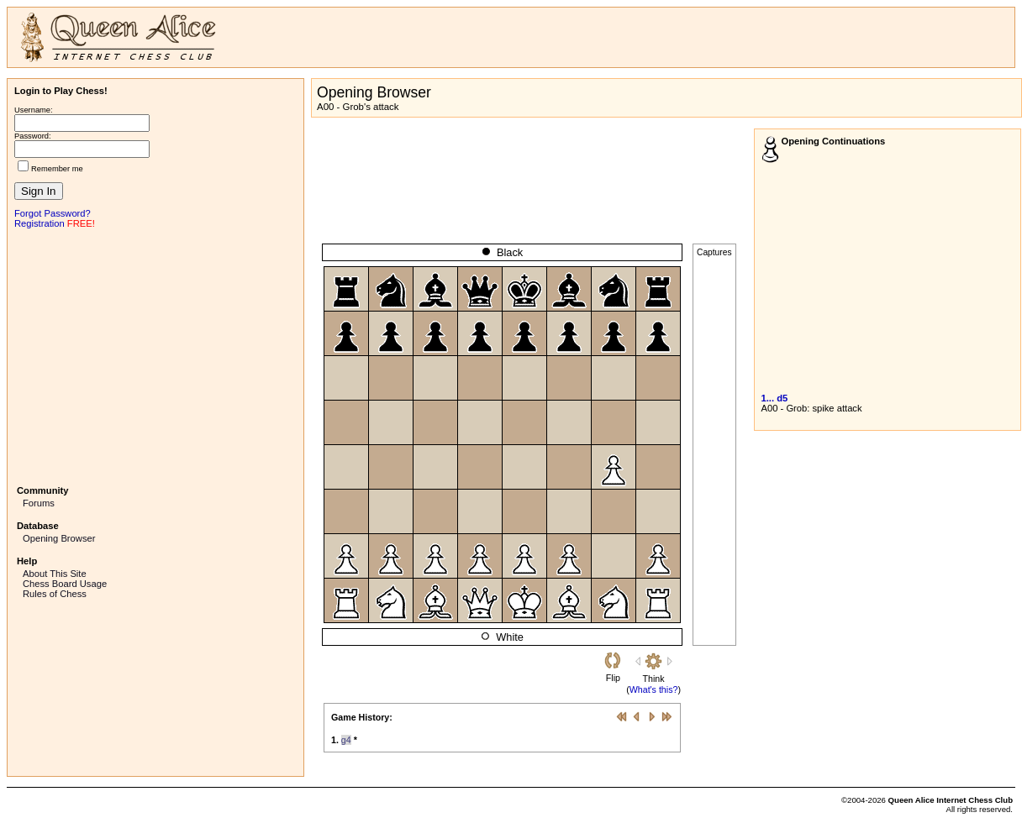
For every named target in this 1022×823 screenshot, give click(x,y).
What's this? (654, 689)
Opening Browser (59, 538)
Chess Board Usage (65, 584)
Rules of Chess (55, 594)
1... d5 (774, 398)
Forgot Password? (52, 213)
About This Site (55, 574)
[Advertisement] (155, 355)
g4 (346, 740)
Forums (39, 503)
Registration (39, 223)
